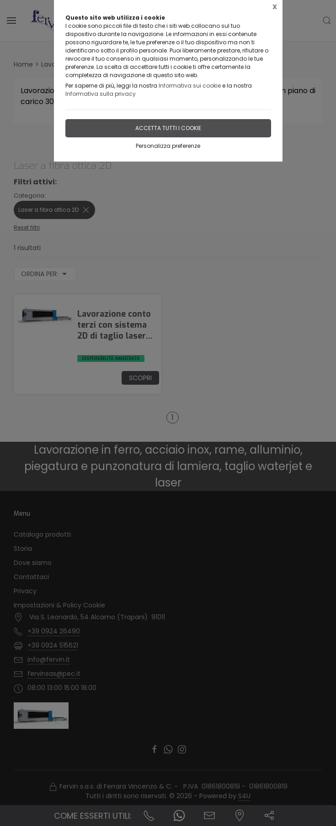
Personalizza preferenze (168, 146)
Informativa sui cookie (190, 85)
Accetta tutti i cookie (168, 128)
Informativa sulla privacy (100, 94)
